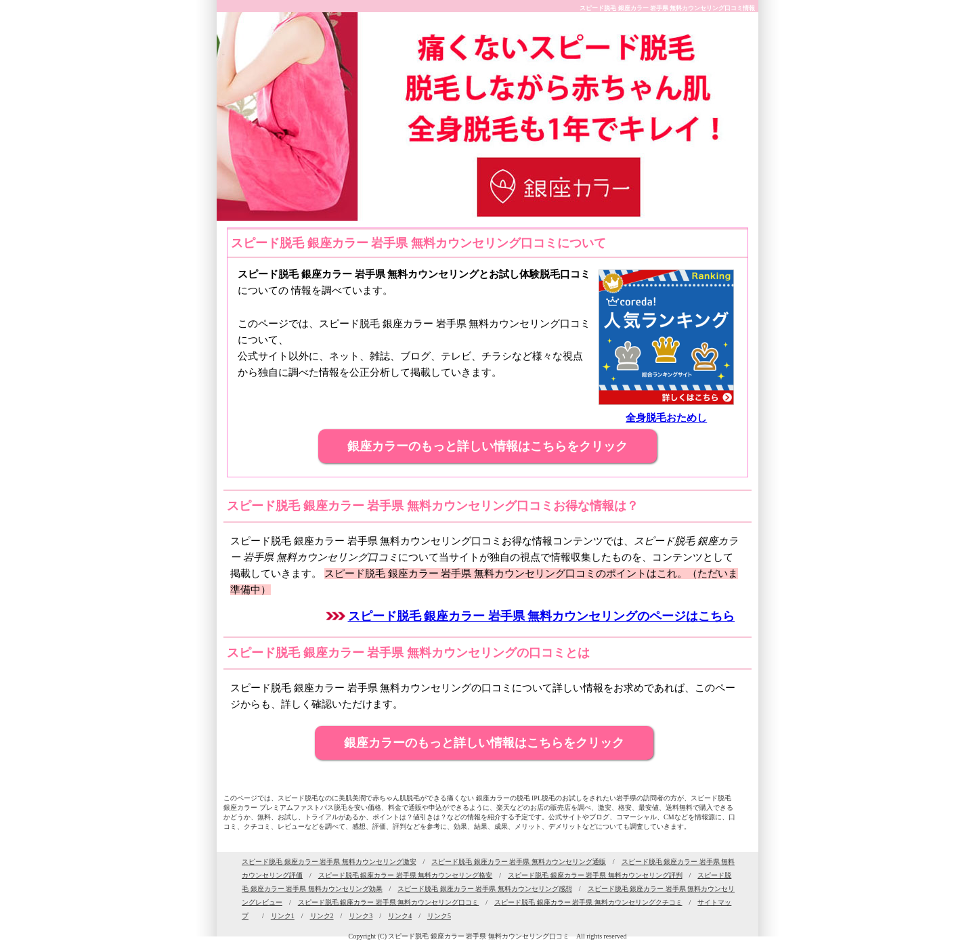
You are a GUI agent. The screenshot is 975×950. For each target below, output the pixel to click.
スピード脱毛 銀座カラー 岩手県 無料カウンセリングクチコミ (588, 902)
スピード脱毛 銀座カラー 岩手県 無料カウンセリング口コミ (388, 902)
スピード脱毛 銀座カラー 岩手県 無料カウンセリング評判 (595, 875)
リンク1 (283, 916)
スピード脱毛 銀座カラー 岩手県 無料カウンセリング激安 (329, 861)
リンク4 (400, 916)
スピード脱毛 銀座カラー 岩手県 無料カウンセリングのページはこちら (541, 616)
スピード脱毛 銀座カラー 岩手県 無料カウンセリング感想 (484, 888)
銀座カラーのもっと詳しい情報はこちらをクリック (487, 446)
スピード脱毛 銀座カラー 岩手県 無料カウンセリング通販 (518, 861)
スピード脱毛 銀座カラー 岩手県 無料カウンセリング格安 (405, 875)
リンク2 (322, 916)
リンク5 (439, 916)
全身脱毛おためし (666, 417)
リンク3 (360, 916)
